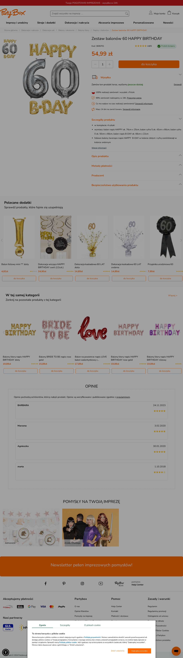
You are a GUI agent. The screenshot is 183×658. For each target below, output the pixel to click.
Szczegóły (65, 625)
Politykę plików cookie (68, 642)
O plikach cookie (92, 625)
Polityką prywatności (92, 637)
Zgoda (42, 625)
